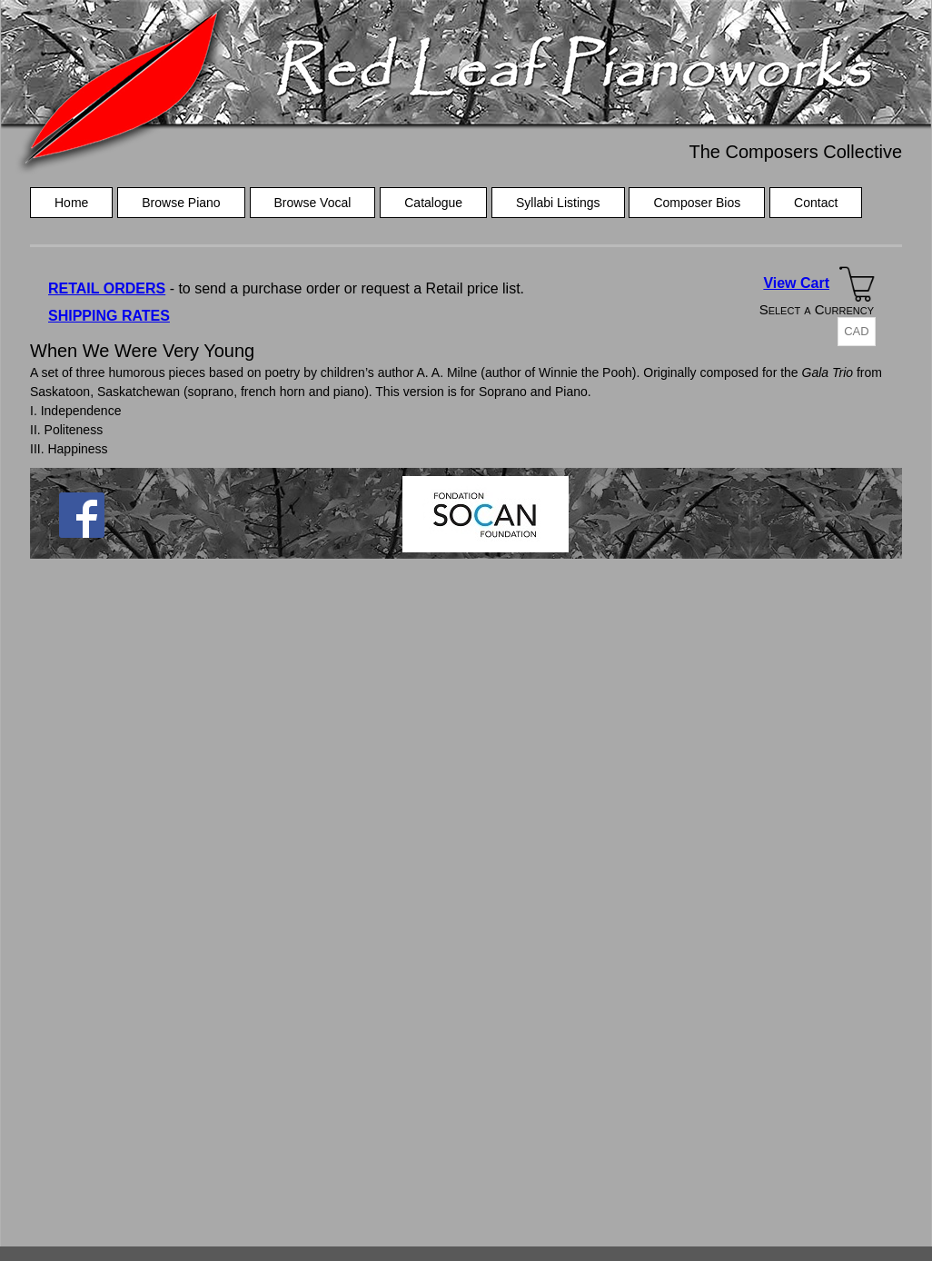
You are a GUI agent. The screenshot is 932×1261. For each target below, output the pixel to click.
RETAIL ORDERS (106, 288)
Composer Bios (696, 202)
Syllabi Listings (558, 202)
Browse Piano (181, 202)
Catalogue (433, 202)
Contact (816, 202)
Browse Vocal (313, 202)
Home (71, 202)
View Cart (796, 283)
